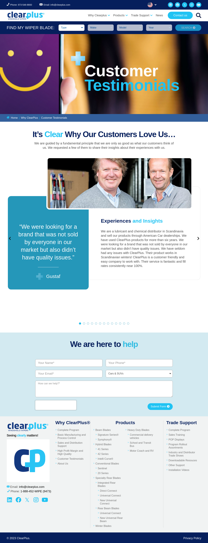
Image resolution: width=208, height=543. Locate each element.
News (159, 15)
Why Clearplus (99, 15)
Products (120, 15)
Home (14, 117)
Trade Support (142, 15)
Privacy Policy (192, 538)
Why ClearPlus (29, 117)
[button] (10, 238)
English (150, 4)
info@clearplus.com (60, 5)
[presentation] (55, 405)
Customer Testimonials (54, 117)
